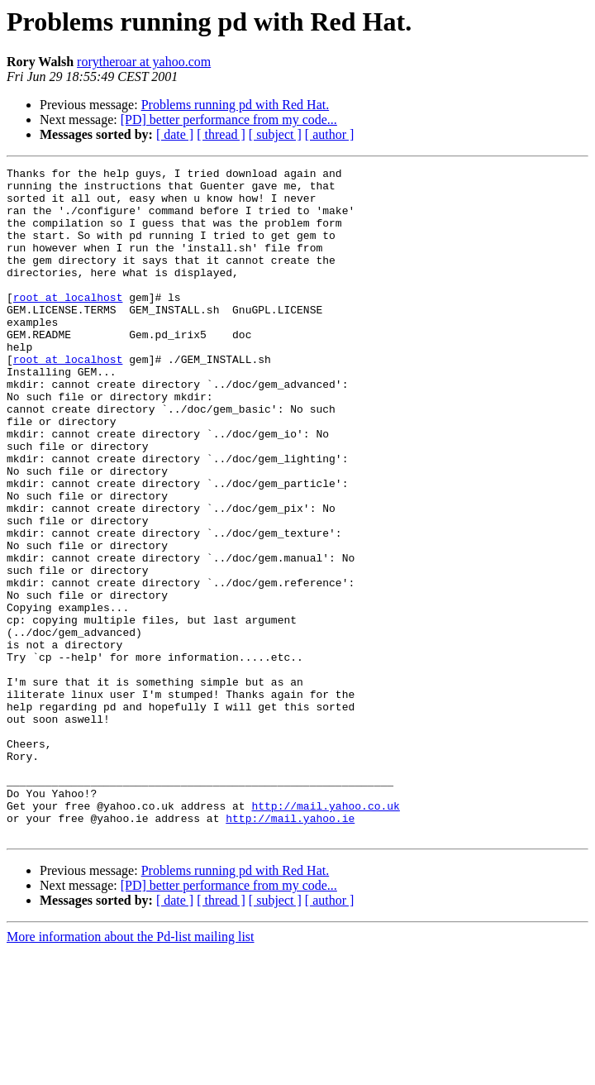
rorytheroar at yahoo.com (144, 62)
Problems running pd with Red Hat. (235, 105)
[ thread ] (221, 134)
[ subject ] (275, 134)
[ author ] (330, 134)
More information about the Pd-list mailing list (131, 1070)
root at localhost (68, 324)
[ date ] (174, 134)
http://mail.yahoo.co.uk (325, 934)
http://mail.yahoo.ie (290, 949)
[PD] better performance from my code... (229, 119)
